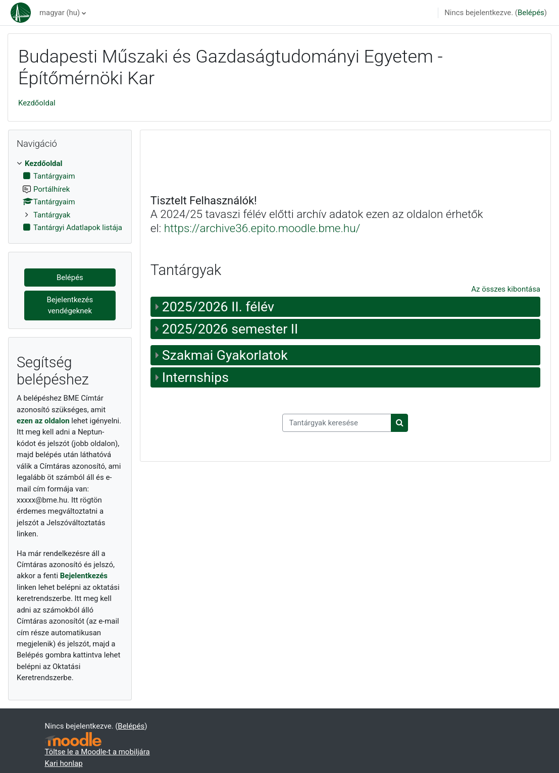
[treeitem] (70, 196)
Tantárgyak (51, 214)
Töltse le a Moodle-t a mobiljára (97, 751)
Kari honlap (64, 763)
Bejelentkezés (84, 575)
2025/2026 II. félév (218, 307)
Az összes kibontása (505, 289)
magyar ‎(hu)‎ (59, 12)
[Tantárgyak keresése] (336, 423)
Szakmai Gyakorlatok (225, 355)
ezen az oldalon (43, 420)
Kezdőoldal (37, 102)
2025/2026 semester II (230, 329)
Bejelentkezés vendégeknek (70, 305)
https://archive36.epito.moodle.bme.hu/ (262, 228)
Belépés (531, 12)
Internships (195, 377)
